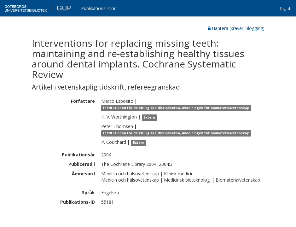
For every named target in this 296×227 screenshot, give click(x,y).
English (285, 8)
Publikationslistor (98, 8)
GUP (64, 8)
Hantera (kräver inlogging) (236, 28)
